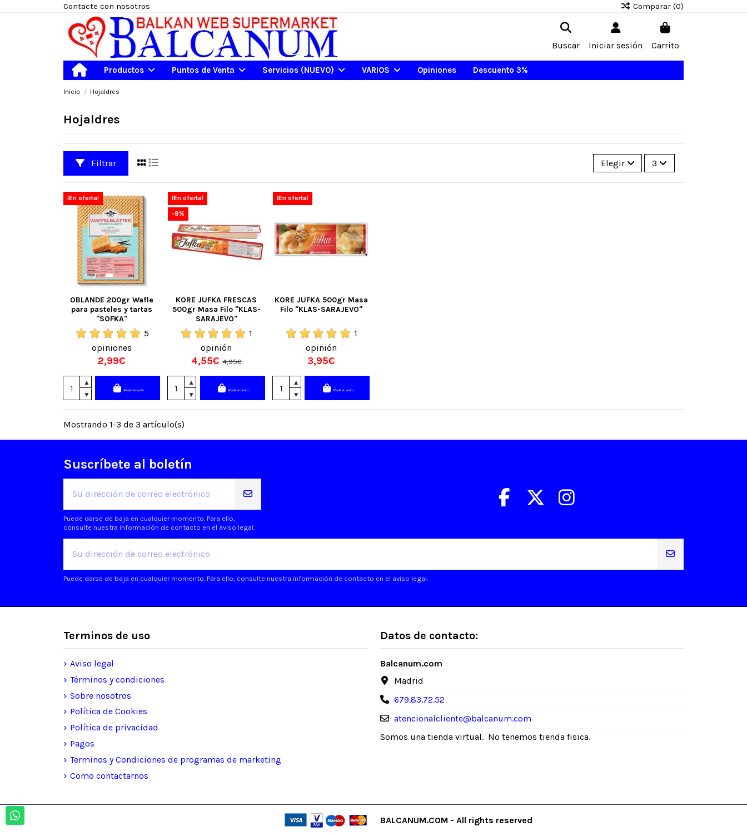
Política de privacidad (114, 727)
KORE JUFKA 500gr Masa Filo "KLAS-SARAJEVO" (321, 304)
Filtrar (96, 163)
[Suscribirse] (248, 494)
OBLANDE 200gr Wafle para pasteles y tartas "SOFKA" (111, 309)
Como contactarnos (109, 775)
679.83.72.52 (419, 699)
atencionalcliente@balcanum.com (462, 718)
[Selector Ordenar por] (618, 163)
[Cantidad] (72, 388)
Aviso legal (92, 663)
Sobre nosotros (100, 695)
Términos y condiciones (117, 679)
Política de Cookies (108, 711)
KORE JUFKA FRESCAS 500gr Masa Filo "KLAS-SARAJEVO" (216, 309)
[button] (129, 70)
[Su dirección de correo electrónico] (149, 494)
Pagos (82, 743)
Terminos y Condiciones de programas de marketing (175, 759)
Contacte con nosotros (106, 6)
